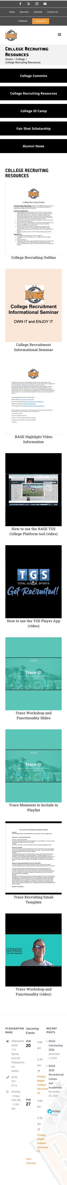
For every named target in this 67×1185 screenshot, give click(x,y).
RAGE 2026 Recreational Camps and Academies (54, 1076)
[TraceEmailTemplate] (33, 822)
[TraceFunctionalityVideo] (33, 914)
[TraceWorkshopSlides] (33, 638)
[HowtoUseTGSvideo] (33, 454)
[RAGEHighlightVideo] (33, 362)
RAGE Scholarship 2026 (54, 1045)
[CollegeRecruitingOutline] (33, 183)
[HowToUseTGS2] (33, 546)
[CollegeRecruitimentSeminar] (33, 270)
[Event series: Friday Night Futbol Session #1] (38, 1071)
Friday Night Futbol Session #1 (42, 1084)
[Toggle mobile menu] (60, 34)
